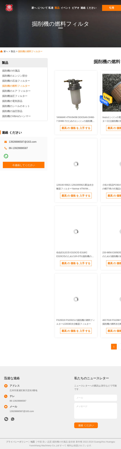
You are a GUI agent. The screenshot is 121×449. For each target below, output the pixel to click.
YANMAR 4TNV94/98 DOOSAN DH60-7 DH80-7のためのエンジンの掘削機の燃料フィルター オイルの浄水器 (75, 121)
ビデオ (75, 7)
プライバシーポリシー (17, 441)
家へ (34, 7)
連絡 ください (88, 7)
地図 (32, 441)
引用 (111, 7)
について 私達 (45, 7)
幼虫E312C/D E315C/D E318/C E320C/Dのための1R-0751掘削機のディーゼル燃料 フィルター (75, 256)
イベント (66, 7)
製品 (57, 7)
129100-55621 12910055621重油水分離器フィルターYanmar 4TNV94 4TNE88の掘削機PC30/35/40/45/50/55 (75, 189)
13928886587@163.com (23, 141)
